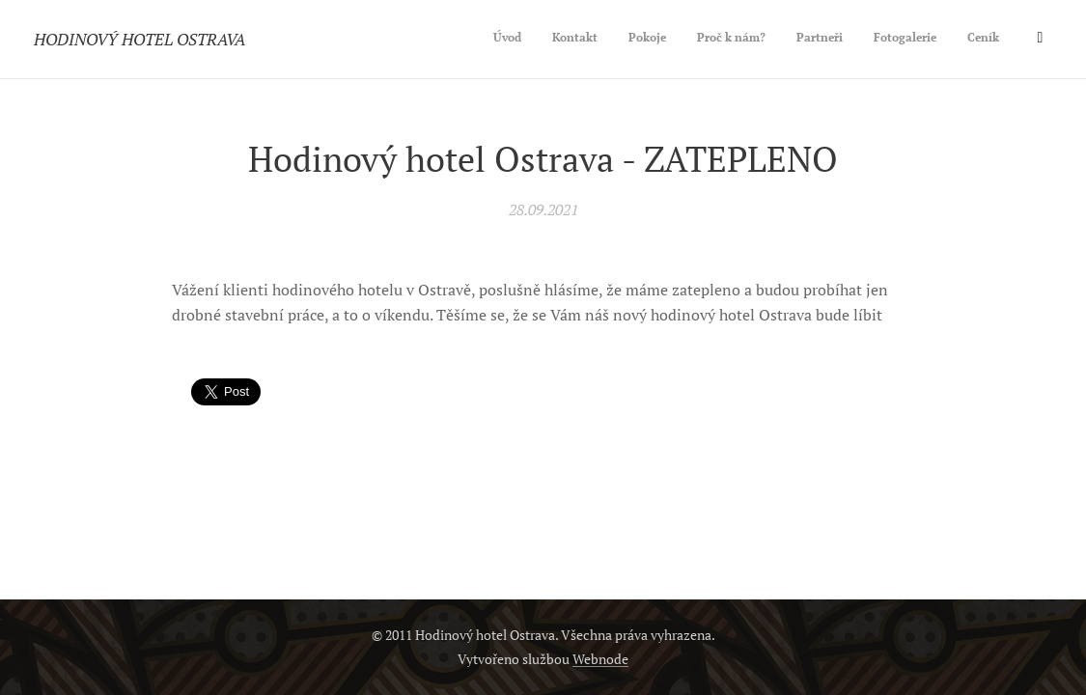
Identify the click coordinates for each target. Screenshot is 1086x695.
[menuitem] (841, 39)
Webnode (600, 659)
